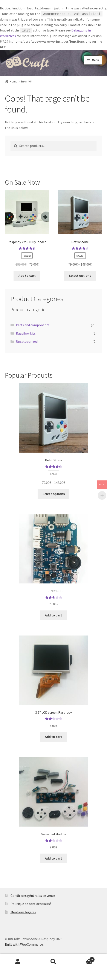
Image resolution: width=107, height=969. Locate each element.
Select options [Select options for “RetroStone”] (80, 275)
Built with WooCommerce (24, 944)
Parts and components (32, 325)
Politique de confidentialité (31, 904)
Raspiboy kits (26, 333)
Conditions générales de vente (33, 895)
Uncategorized (27, 341)
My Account (18, 961)
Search (53, 961)
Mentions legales (23, 912)
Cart (83, 958)
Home (13, 81)
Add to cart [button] (27, 275)
